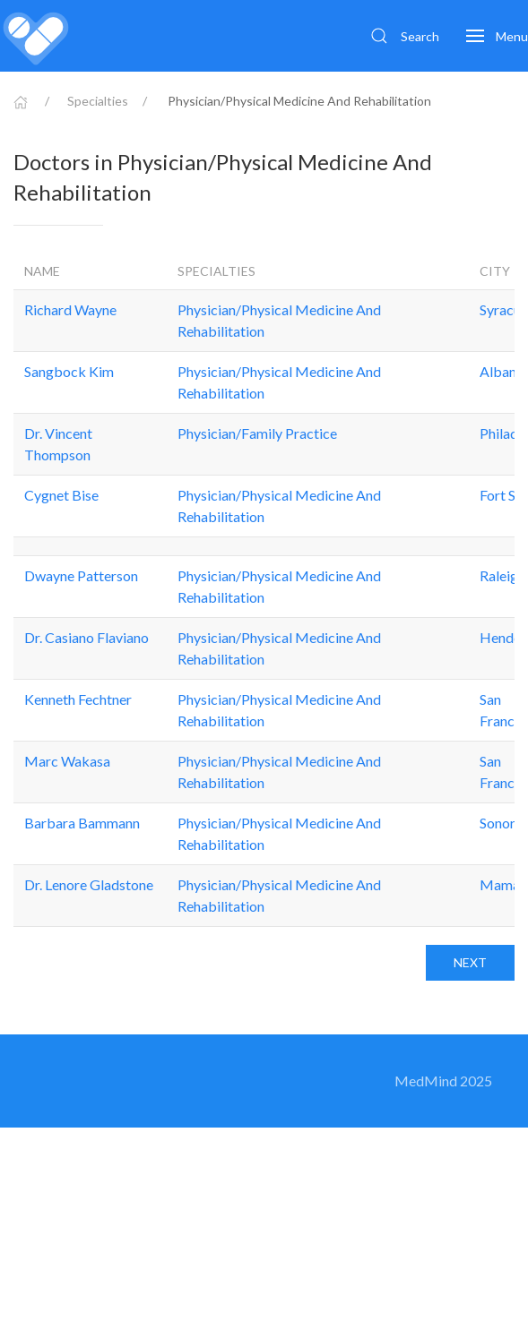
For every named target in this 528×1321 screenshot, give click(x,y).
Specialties (97, 100)
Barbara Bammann (82, 822)
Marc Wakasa (67, 760)
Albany (502, 371)
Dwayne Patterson (81, 575)
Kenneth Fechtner (78, 699)
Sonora (501, 822)
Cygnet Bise (61, 494)
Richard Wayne (70, 309)
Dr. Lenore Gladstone (88, 884)
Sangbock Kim (69, 371)
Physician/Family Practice (257, 433)
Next (470, 962)
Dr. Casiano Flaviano (86, 637)
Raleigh (502, 575)
